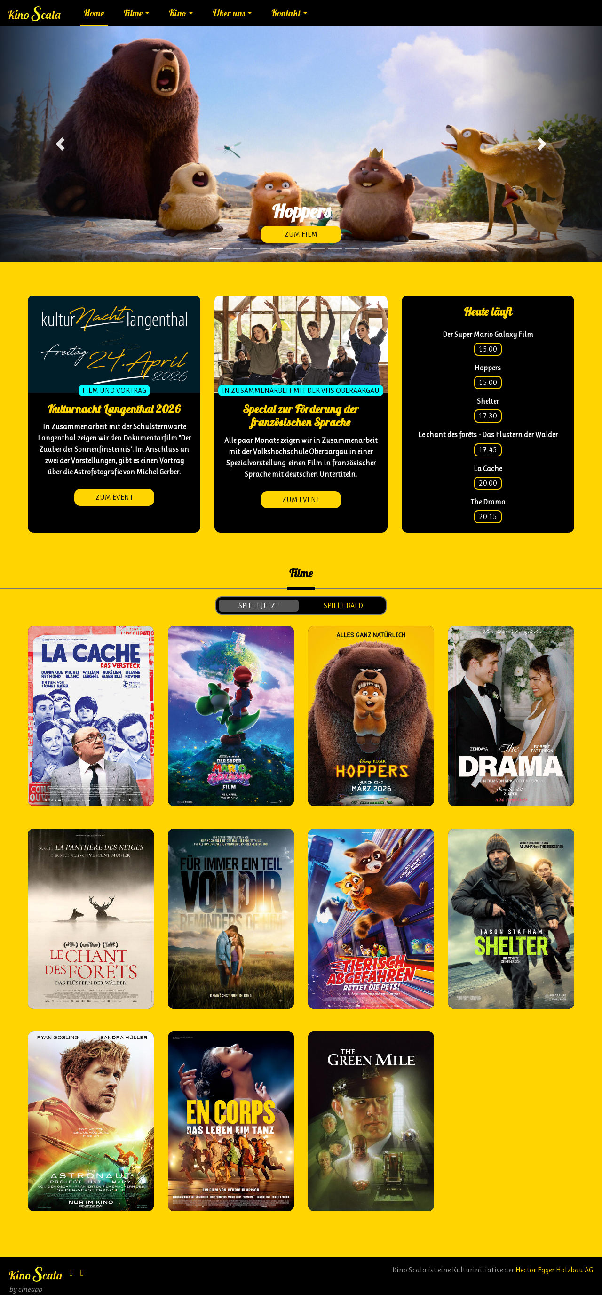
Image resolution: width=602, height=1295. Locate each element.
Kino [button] (177, 13)
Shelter (488, 401)
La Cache (488, 468)
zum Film (301, 234)
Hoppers (488, 367)
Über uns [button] (229, 13)
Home (94, 13)
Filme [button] (133, 13)
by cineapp (25, 1289)
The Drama (488, 501)
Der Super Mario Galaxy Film (488, 334)
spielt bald (343, 605)
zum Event (114, 497)
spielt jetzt (258, 605)
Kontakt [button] (286, 13)
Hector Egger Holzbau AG (554, 1269)
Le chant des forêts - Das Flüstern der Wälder (488, 434)
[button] (60, 144)
